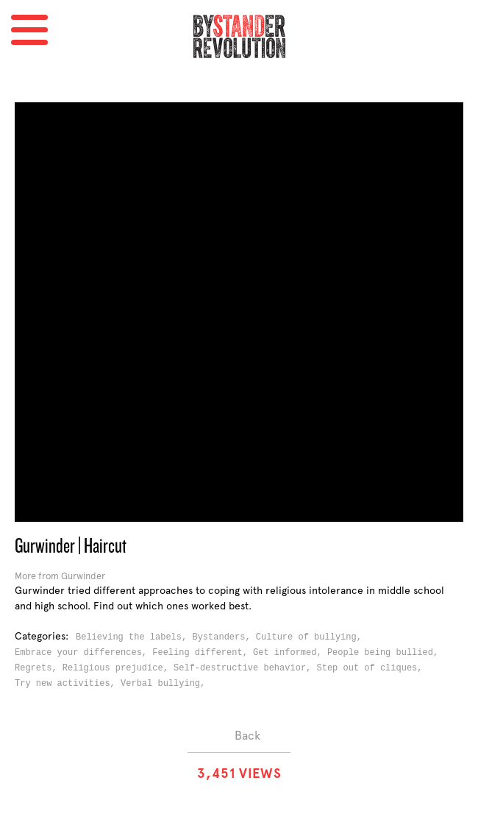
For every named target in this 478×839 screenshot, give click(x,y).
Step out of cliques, (371, 668)
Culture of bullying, (311, 637)
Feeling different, (202, 653)
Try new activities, (68, 684)
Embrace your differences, (83, 653)
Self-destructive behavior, (245, 668)
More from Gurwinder (60, 575)
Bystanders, (223, 637)
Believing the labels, (134, 637)
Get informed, (290, 653)
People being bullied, (385, 653)
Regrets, (39, 668)
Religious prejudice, (118, 668)
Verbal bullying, (165, 684)
